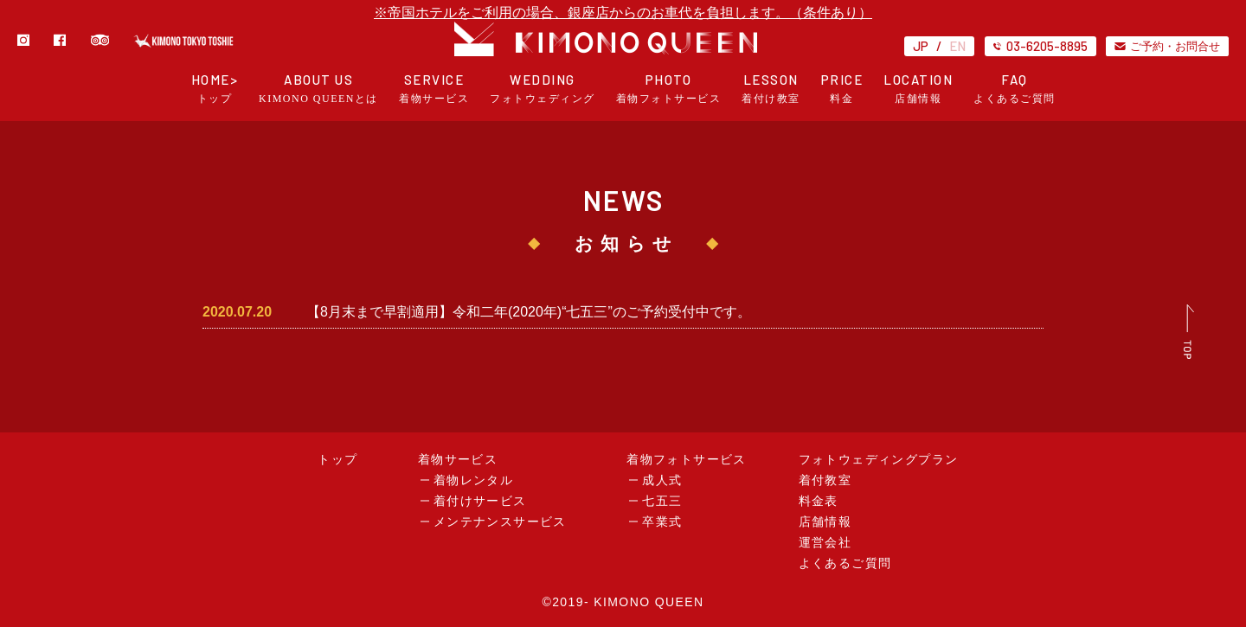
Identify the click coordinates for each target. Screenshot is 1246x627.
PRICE (842, 89)
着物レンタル (473, 480)
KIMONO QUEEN (648, 602)
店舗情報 (825, 521)
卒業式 (662, 521)
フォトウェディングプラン (879, 459)
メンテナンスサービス (500, 521)
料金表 (818, 501)
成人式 (662, 480)
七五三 (662, 501)
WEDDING (542, 89)
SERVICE (434, 89)
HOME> (215, 89)
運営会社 (825, 542)
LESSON (771, 89)
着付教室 (825, 480)
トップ (337, 459)
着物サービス (458, 459)
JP (920, 46)
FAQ (1014, 89)
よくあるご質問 (845, 563)
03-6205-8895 (1040, 46)
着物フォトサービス (686, 459)
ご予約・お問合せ (1167, 46)
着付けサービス (480, 501)
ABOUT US (318, 89)
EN (957, 46)
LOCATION (918, 89)
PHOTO (669, 89)
